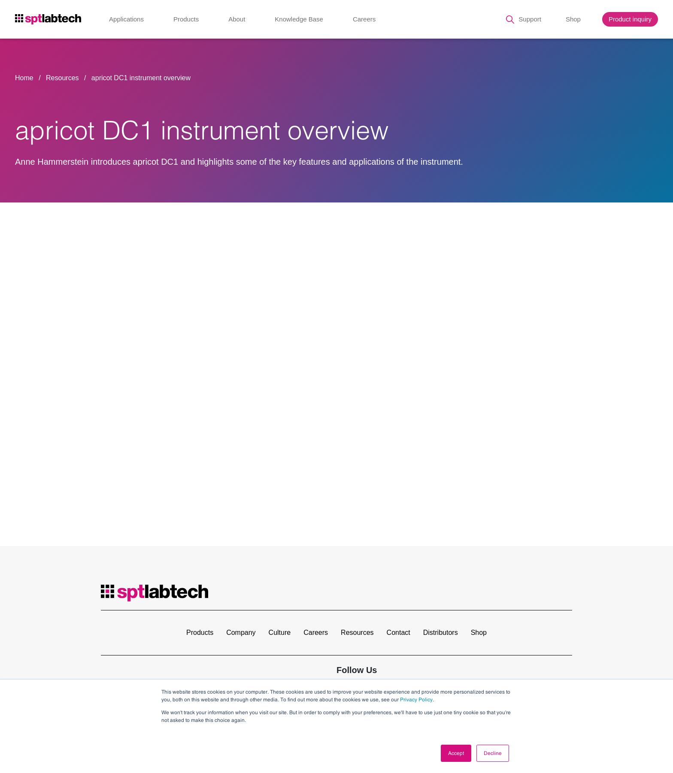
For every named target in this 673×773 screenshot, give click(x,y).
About (236, 19)
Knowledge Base (299, 19)
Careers (364, 19)
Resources (63, 78)
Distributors (440, 632)
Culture (280, 632)
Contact (398, 632)
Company (240, 632)
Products (186, 19)
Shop (573, 19)
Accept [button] (456, 753)
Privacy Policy (416, 700)
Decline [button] (493, 753)
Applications (126, 19)
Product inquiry (630, 19)
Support (529, 19)
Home (24, 78)
